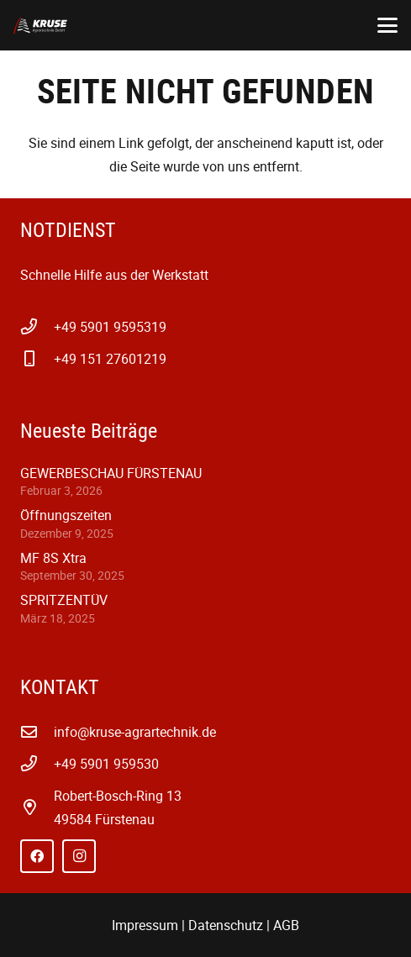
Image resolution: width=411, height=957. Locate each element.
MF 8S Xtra (53, 558)
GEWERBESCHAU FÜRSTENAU (111, 473)
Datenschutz (225, 925)
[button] (387, 25)
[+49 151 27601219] (37, 358)
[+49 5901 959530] (37, 763)
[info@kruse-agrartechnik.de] (37, 731)
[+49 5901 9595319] (37, 326)
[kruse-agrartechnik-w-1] (40, 25)
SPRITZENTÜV (64, 600)
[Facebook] (37, 856)
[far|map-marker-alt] (37, 807)
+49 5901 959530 (106, 764)
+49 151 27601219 (110, 359)
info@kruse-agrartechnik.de (135, 732)
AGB (286, 925)
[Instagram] (79, 856)
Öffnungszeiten (66, 515)
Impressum (145, 925)
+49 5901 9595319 (110, 327)
